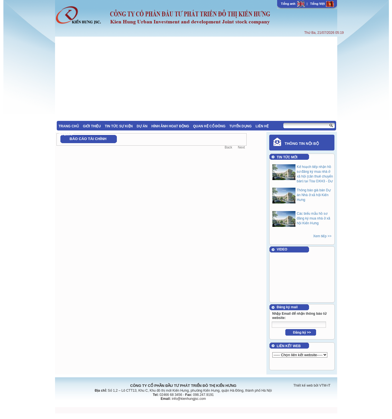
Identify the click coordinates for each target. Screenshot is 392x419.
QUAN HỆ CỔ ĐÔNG (209, 126)
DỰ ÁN (142, 126)
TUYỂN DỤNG (240, 126)
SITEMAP (66, 134)
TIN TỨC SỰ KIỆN (119, 126)
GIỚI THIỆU (92, 126)
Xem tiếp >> (322, 236)
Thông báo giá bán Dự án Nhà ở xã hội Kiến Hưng (314, 195)
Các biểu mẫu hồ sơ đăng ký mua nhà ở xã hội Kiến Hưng (313, 218)
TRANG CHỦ (69, 126)
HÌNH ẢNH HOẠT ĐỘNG (170, 126)
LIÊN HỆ (262, 126)
